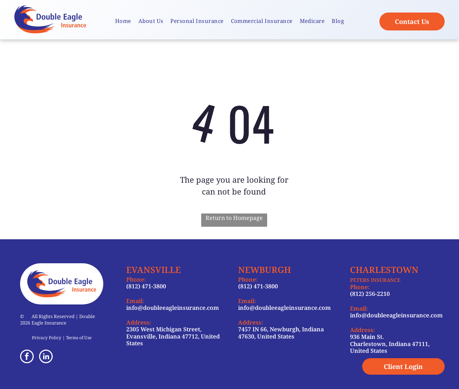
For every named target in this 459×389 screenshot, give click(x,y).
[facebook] (27, 357)
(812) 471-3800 (146, 286)
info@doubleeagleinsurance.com (172, 308)
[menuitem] (123, 21)
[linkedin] (46, 357)
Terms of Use (78, 338)
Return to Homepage (234, 218)
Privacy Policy (46, 338)
